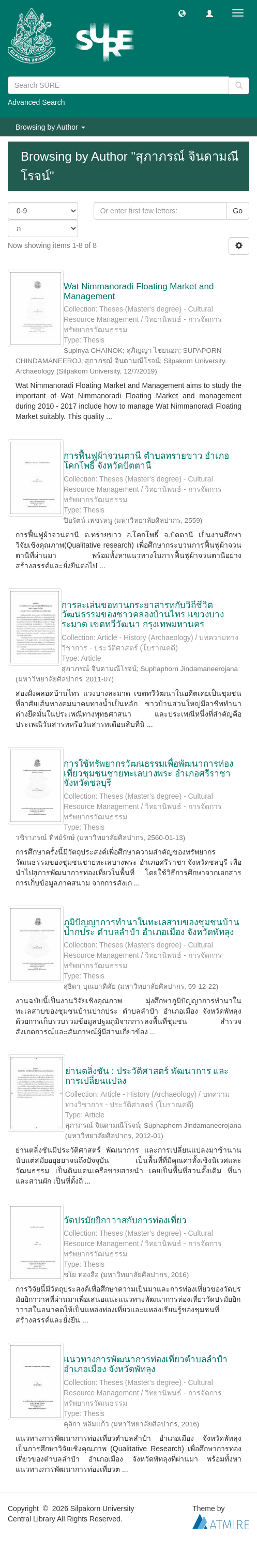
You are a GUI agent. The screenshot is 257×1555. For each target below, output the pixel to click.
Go (238, 211)
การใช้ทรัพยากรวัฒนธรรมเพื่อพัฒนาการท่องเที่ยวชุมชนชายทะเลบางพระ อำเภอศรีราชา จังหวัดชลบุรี (148, 773)
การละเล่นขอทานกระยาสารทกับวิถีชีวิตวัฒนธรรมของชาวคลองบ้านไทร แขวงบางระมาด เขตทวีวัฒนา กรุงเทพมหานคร (143, 614)
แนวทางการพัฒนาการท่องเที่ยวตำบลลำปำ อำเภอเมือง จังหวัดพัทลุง (146, 1364)
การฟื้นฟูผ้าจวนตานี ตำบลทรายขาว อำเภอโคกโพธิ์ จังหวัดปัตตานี (146, 461)
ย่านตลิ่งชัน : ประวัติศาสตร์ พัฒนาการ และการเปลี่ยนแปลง (147, 1076)
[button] (182, 13)
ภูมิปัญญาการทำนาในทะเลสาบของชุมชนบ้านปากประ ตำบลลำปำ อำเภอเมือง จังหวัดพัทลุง (151, 927)
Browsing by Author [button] (50, 127)
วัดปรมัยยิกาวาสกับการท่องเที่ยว (125, 1220)
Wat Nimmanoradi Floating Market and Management (139, 291)
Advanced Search (36, 102)
